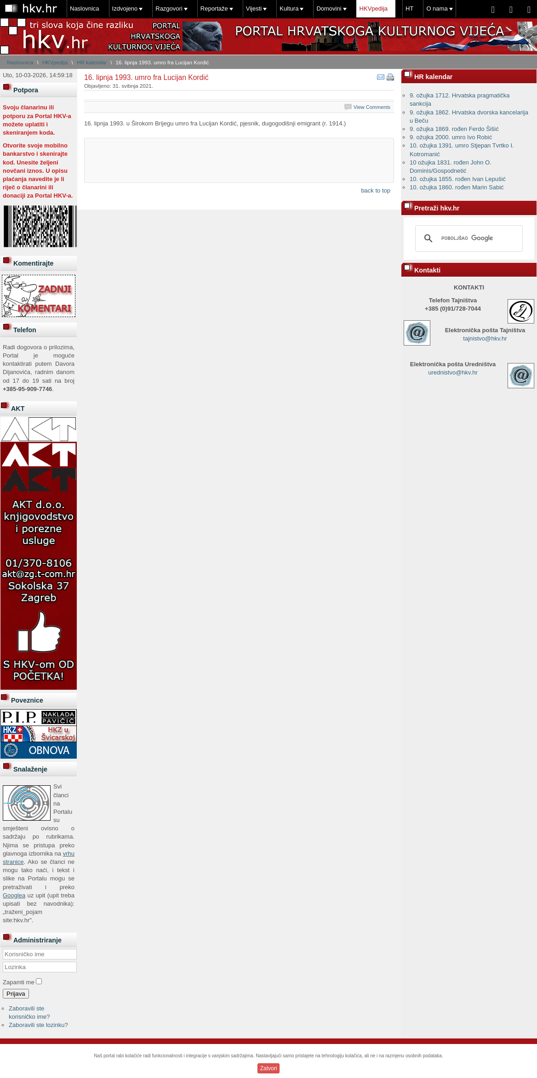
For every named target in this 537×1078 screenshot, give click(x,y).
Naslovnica (84, 8)
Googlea (14, 895)
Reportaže (214, 8)
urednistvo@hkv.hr (453, 372)
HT (409, 8)
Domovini (328, 8)
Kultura (289, 8)
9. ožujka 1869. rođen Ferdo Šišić (454, 128)
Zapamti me (18, 982)
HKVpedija (374, 8)
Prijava (15, 993)
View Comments (372, 107)
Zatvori (268, 1068)
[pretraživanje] (467, 238)
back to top (375, 190)
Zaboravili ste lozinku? (38, 1024)
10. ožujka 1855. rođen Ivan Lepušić (458, 179)
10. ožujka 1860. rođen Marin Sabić (457, 187)
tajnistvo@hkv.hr (485, 338)
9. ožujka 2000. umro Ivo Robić (451, 137)
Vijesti (254, 8)
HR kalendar (92, 62)
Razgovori (169, 8)
